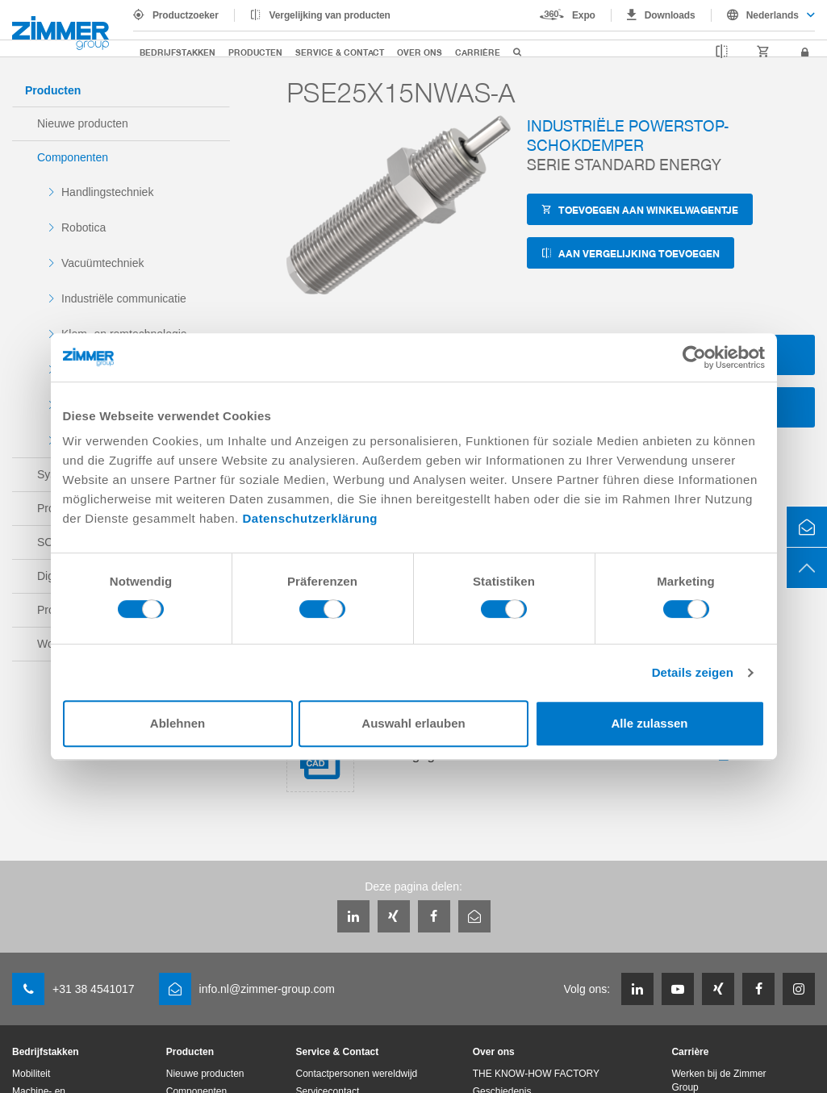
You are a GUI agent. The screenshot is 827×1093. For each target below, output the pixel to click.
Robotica (83, 227)
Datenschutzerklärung (310, 518)
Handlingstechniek (107, 192)
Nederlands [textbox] (772, 15)
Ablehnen (177, 723)
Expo (583, 15)
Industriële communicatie (123, 298)
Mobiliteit (31, 1073)
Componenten (72, 157)
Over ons (419, 52)
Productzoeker (185, 15)
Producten (255, 52)
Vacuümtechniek (102, 263)
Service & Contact (339, 52)
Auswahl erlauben (413, 723)
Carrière (477, 52)
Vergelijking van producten (330, 15)
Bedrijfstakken (177, 52)
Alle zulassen (649, 723)
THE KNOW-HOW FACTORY (536, 1073)
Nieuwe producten (82, 123)
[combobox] (763, 15)
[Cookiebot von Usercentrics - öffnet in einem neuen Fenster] (694, 357)
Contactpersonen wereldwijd (357, 1073)
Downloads (670, 15)
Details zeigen (692, 672)
